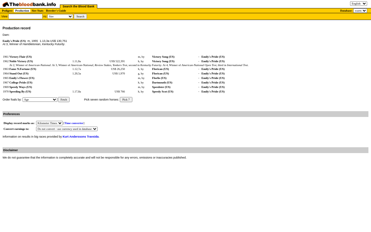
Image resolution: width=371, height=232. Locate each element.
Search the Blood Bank (79, 6)
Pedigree (7, 10)
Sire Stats (37, 10)
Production (22, 10)
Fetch (64, 99)
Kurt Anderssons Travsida (81, 136)
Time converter (73, 123)
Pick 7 (126, 99)
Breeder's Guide (56, 10)
